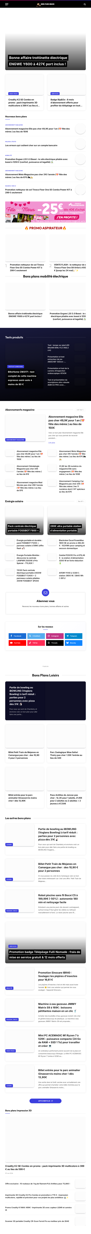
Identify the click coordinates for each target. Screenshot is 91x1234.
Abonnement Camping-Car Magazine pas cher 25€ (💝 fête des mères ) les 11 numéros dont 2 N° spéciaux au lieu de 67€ (72, 486)
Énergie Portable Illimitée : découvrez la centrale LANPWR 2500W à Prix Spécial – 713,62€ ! (28, 559)
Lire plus (51, 443)
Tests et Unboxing (15, 366)
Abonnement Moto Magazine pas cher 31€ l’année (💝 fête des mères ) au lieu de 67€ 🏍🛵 (36, 176)
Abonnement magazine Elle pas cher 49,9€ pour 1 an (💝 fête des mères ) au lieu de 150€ (37, 130)
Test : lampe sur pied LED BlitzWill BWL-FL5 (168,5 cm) (58, 347)
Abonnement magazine (14, 125)
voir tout (80, 410)
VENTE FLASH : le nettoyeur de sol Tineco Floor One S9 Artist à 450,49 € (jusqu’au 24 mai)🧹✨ (71, 268)
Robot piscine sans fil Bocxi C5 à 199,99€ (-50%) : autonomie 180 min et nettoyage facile (58, 899)
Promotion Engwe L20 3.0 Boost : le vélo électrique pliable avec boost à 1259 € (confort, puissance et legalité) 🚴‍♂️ (36, 160)
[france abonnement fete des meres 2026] (45, 222)
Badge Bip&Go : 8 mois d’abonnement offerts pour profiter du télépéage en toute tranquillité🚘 (66, 102)
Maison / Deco (10, 186)
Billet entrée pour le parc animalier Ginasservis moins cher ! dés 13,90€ (22, 798)
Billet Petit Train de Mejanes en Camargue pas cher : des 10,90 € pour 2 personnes (23, 755)
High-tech (13, 94)
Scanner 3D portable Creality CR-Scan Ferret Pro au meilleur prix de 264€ (37, 1221)
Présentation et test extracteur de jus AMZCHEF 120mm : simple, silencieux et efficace (56, 359)
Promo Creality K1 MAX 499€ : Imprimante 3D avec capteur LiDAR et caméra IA (38, 1208)
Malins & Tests (10, 141)
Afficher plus (45, 1101)
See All (81, 501)
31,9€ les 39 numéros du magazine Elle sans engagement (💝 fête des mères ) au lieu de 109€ (70, 470)
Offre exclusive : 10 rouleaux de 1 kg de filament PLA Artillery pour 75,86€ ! (37, 1184)
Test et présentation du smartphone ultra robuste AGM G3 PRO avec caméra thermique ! (58, 382)
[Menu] (6, 4)
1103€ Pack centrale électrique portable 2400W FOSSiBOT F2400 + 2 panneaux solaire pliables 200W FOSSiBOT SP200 (29, 575)
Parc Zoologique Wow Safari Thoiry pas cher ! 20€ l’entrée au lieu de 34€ (66, 755)
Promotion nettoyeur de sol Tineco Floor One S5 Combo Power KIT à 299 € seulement (38, 191)
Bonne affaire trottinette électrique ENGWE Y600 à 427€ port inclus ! (25, 315)
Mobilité (8, 155)
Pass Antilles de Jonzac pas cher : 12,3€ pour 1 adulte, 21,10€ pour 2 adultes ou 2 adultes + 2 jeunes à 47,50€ (66, 799)
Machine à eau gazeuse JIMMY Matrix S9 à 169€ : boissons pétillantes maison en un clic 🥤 (57, 1007)
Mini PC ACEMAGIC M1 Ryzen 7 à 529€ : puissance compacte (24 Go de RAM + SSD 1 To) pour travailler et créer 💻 (59, 1040)
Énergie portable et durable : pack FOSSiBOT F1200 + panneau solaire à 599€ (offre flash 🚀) (30, 544)
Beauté (9, 988)
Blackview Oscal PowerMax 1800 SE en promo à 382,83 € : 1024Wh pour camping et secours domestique (72, 544)
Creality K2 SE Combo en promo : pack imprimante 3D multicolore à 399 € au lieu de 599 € (23, 102)
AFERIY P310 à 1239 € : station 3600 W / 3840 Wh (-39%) (71, 575)
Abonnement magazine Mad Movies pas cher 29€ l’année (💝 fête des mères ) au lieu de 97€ (30, 486)
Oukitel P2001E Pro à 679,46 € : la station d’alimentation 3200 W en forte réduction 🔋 (72, 559)
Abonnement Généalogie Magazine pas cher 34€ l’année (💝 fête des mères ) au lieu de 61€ (29, 470)
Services (55, 94)
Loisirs (9, 844)
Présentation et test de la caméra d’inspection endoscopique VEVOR (58, 370)
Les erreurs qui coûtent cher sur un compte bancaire (31, 145)
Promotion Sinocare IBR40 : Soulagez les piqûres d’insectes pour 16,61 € (57, 976)
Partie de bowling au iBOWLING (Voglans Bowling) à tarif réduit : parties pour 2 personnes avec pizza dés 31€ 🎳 (22, 696)
